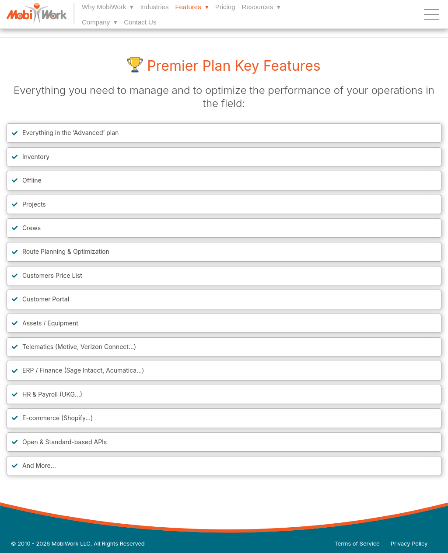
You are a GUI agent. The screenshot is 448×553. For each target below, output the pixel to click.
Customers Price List (52, 275)
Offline (32, 180)
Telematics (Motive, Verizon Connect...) (79, 346)
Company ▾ (99, 22)
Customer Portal (45, 299)
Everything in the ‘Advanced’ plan (70, 132)
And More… (39, 465)
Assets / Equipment (50, 323)
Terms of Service (357, 543)
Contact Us (140, 22)
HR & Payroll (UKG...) (52, 394)
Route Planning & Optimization (65, 251)
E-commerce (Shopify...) (57, 418)
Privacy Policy (409, 543)
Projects (34, 204)
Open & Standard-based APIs (64, 442)
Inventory (35, 156)
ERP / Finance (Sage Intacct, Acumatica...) (83, 370)
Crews (31, 228)
